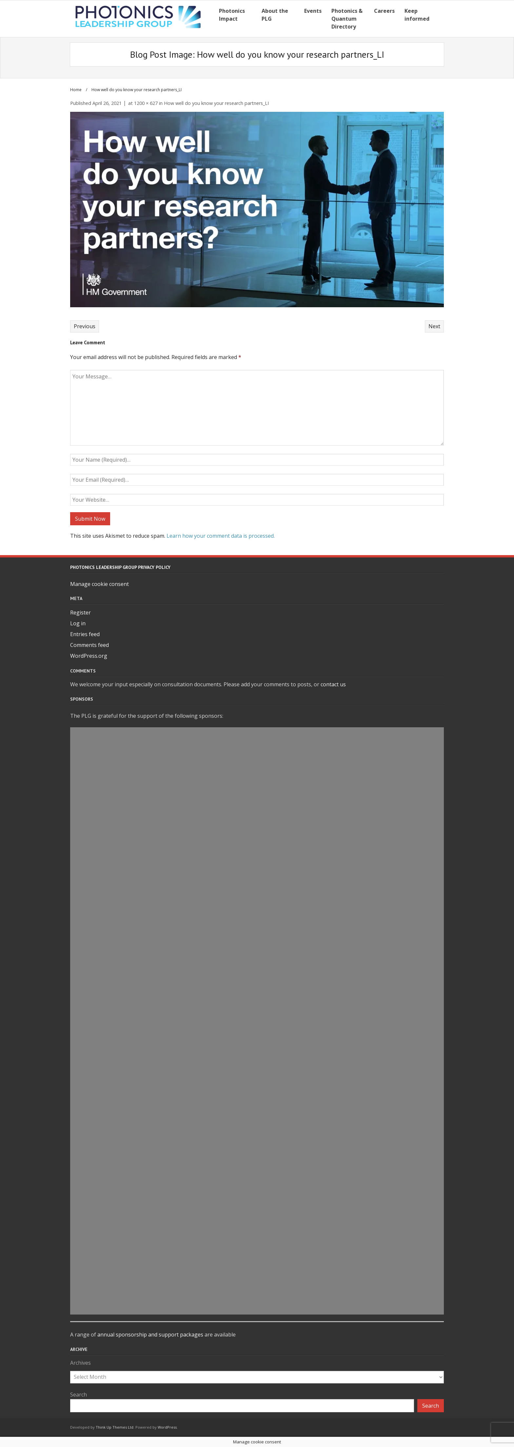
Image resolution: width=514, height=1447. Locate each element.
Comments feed (89, 645)
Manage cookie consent (99, 584)
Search (78, 1394)
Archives (80, 1362)
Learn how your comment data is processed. (221, 535)
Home (76, 89)
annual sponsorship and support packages (150, 1334)
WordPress (167, 1427)
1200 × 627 (146, 103)
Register (80, 612)
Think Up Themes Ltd (114, 1427)
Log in (78, 623)
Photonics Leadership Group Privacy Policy (120, 567)
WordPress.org (88, 655)
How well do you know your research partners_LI (216, 103)
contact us (333, 684)
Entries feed (85, 634)
